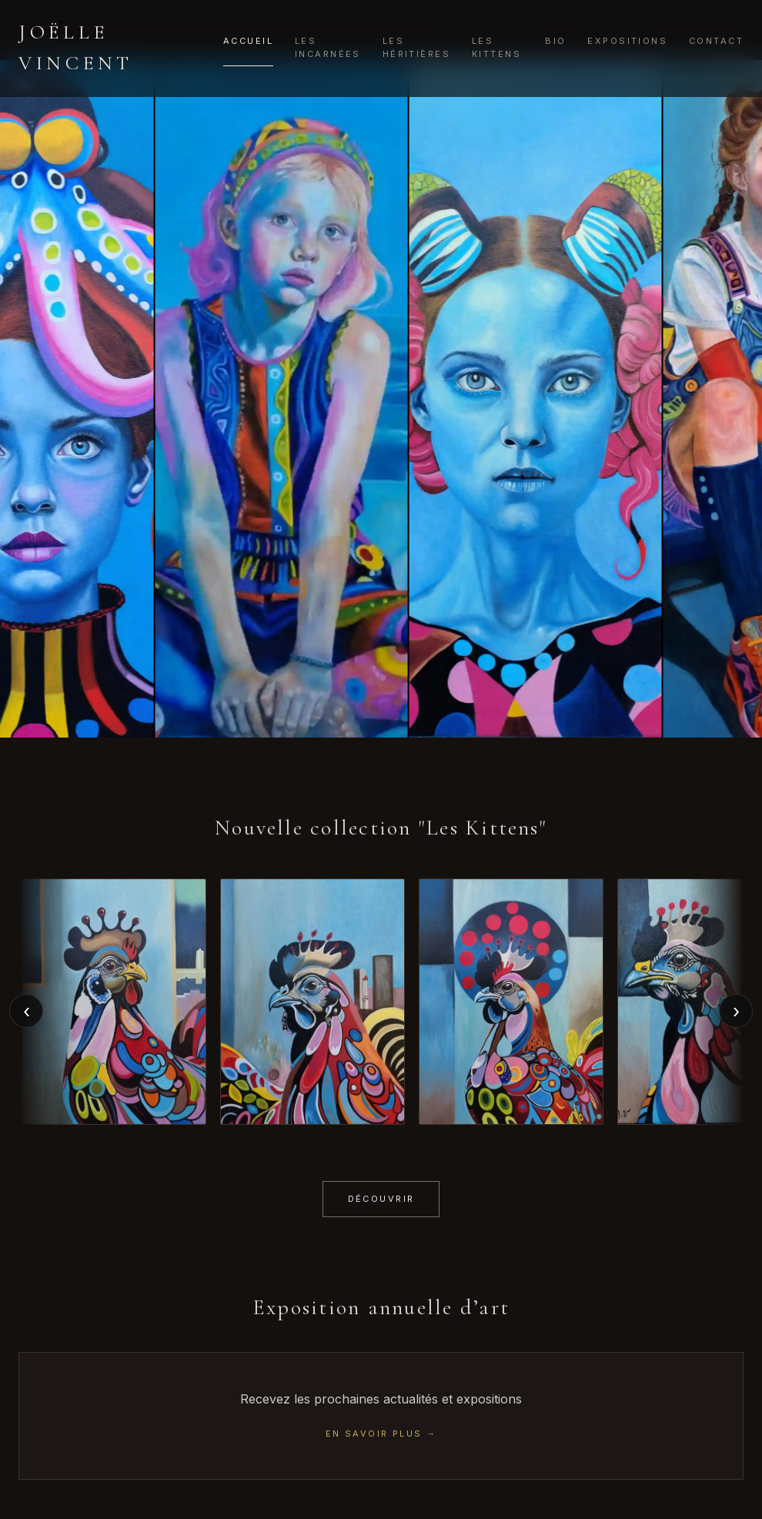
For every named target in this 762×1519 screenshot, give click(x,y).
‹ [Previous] (26, 1011)
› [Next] (736, 1011)
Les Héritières (416, 47)
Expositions (627, 40)
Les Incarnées (328, 47)
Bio (555, 40)
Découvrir (381, 1198)
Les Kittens (496, 47)
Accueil (248, 40)
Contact (716, 40)
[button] (114, 1001)
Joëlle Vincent (75, 47)
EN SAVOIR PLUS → (381, 1433)
